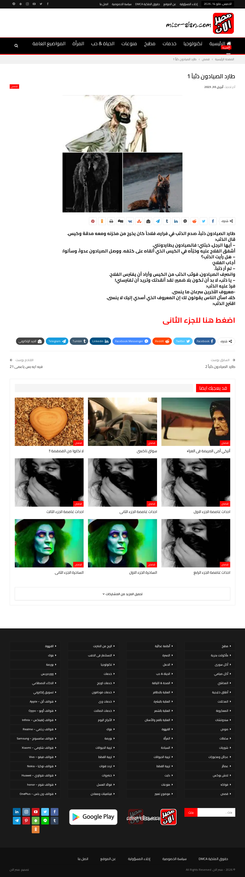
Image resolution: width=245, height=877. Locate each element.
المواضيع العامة (48, 43)
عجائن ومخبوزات (218, 757)
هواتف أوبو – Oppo (41, 710)
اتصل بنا (104, 4)
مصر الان (15, 869)
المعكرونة (222, 710)
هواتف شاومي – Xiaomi (38, 747)
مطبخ (150, 43)
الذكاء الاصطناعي (43, 683)
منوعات (129, 43)
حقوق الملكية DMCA (147, 4)
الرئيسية (220, 43)
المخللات (223, 701)
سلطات (224, 738)
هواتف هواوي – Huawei (38, 775)
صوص (224, 729)
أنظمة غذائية (162, 646)
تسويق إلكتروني (43, 692)
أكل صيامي (221, 674)
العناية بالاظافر (161, 692)
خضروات (107, 775)
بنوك (109, 729)
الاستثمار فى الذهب (100, 655)
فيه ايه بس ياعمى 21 (26, 366)
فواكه (224, 784)
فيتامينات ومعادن (101, 794)
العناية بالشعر (162, 710)
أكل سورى (221, 664)
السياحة (165, 747)
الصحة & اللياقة (161, 683)
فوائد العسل (104, 784)
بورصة (108, 738)
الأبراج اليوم (105, 720)
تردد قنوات (105, 766)
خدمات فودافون (102, 692)
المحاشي (223, 683)
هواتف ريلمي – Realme (38, 729)
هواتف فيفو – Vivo (41, 757)
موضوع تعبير (162, 794)
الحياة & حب (102, 43)
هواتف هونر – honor (40, 784)
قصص (14, 86)
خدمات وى (105, 701)
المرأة (78, 43)
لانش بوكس (220, 775)
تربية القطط (163, 766)
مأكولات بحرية (219, 655)
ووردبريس (47, 674)
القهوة (166, 729)
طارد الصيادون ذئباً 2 (220, 366)
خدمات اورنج (104, 683)
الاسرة (166, 655)
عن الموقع (170, 4)
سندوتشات (221, 720)
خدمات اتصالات (103, 710)
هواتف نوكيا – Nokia (40, 766)
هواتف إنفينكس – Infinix (38, 720)
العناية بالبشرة (162, 701)
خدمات (169, 43)
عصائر (225, 766)
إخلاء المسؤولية (189, 4)
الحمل (166, 664)
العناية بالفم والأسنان (157, 720)
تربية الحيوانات (162, 757)
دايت (167, 775)
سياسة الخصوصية (122, 4)
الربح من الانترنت (102, 646)
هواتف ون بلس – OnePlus (37, 794)
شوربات (223, 747)
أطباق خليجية (220, 692)
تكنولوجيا (192, 43)
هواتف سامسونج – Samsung (35, 738)
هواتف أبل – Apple (42, 701)
